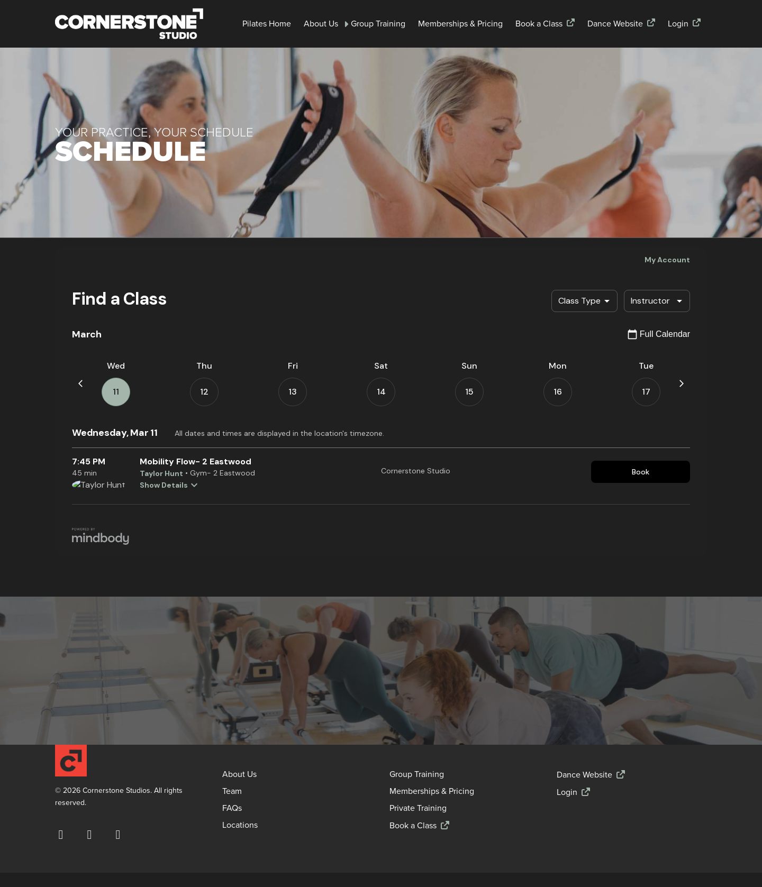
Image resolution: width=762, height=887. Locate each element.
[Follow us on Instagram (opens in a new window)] (89, 834)
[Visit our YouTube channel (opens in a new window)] (118, 834)
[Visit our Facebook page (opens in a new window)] (61, 834)
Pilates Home (266, 24)
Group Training (378, 24)
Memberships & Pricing (460, 24)
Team (232, 791)
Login (678, 24)
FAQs (232, 808)
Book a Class (539, 24)
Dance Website (615, 24)
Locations (240, 825)
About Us (321, 24)
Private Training (418, 808)
